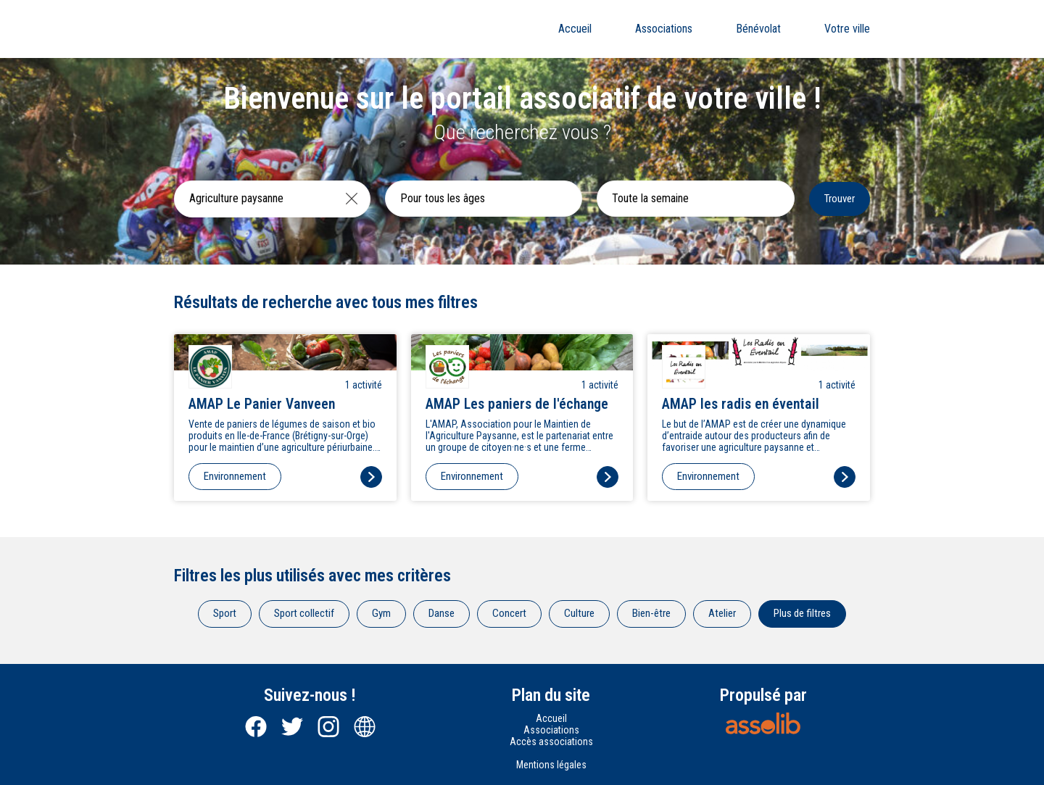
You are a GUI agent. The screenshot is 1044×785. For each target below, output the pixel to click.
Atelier (722, 613)
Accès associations (551, 741)
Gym (381, 613)
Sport (224, 613)
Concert (509, 613)
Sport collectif (304, 613)
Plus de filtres (802, 613)
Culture (579, 613)
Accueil (575, 29)
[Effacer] (352, 198)
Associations (663, 29)
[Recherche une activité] (254, 198)
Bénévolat (758, 29)
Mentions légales (551, 765)
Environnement (235, 476)
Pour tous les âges (442, 198)
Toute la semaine (650, 198)
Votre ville (847, 29)
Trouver (839, 198)
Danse (441, 613)
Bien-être (651, 613)
